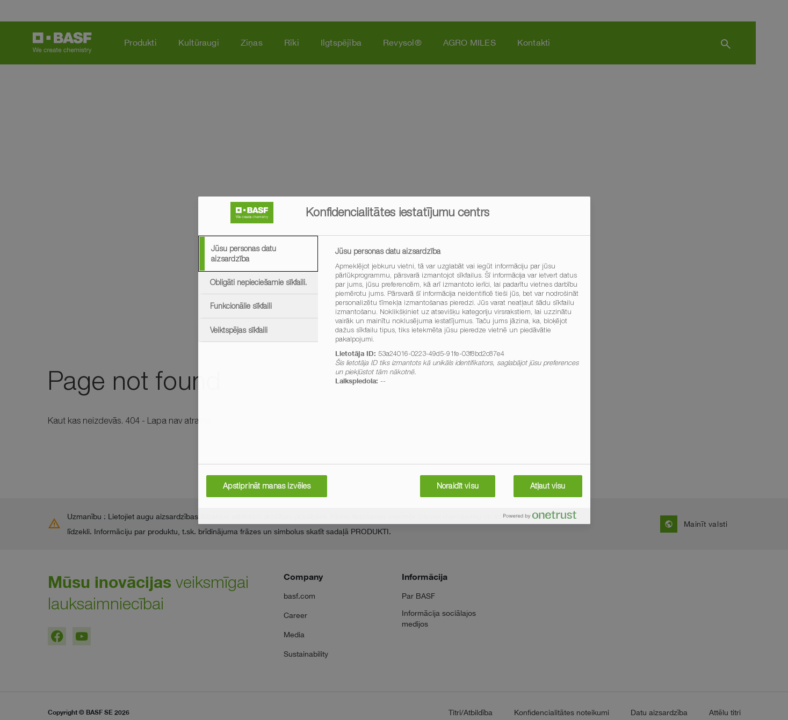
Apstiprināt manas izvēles (267, 486)
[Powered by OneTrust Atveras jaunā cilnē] (544, 517)
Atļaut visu (548, 486)
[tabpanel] (458, 322)
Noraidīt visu (458, 486)
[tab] (258, 254)
